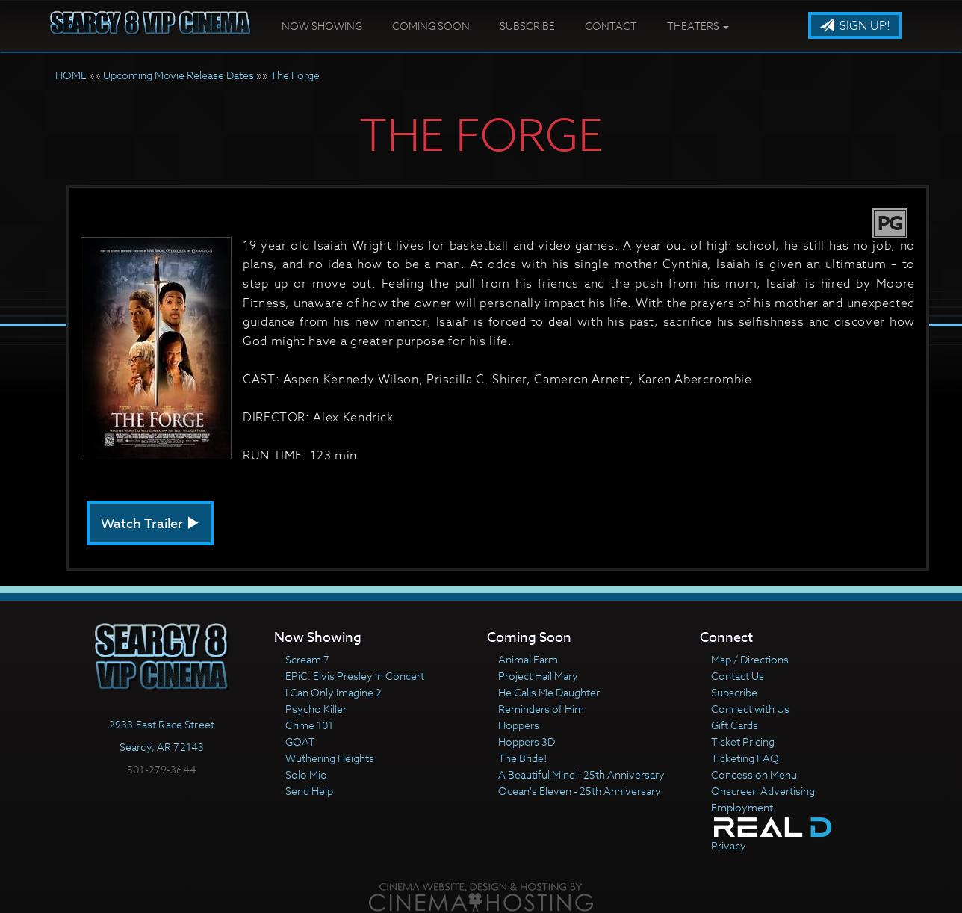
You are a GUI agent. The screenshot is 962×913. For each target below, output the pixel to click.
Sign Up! (854, 26)
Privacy (728, 845)
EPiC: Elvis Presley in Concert (354, 676)
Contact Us (737, 676)
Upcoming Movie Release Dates (178, 75)
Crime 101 (309, 725)
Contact (611, 26)
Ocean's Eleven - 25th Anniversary (579, 791)
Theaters (698, 26)
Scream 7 (307, 659)
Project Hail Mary (538, 676)
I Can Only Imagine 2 (333, 692)
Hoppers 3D (526, 741)
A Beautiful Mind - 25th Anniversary (581, 774)
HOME (71, 75)
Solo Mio (306, 774)
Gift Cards (734, 725)
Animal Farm (528, 659)
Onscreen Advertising (763, 791)
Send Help (309, 791)
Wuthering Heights (329, 758)
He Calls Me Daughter (549, 692)
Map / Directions (750, 659)
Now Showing (322, 26)
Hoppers (518, 725)
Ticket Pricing (743, 741)
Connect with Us (750, 709)
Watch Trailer (150, 524)
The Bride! (522, 758)
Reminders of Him (541, 709)
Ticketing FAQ (745, 758)
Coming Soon (431, 26)
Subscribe (527, 26)
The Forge (295, 75)
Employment (742, 807)
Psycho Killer (316, 709)
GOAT (300, 741)
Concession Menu (754, 774)
